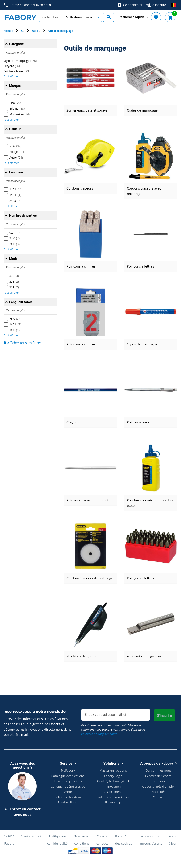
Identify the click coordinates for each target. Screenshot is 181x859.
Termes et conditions (81, 840)
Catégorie (16, 44)
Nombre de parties (23, 215)
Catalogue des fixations (68, 776)
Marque (15, 86)
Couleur (15, 129)
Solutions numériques (113, 797)
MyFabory (68, 770)
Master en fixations (113, 770)
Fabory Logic (113, 776)
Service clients (68, 802)
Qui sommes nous (158, 770)
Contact (158, 797)
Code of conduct (102, 840)
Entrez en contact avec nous (27, 5)
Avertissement (31, 836)
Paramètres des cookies (123, 840)
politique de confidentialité (99, 734)
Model (13, 259)
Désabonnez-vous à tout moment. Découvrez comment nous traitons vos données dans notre (113, 729)
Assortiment (113, 792)
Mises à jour (173, 840)
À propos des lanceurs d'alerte (150, 840)
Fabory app (113, 802)
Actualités (158, 792)
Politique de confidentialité (57, 840)
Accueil (8, 31)
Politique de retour (67, 797)
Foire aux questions (68, 781)
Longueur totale (21, 302)
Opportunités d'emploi (158, 786)
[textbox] (50, 17)
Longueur (16, 172)
